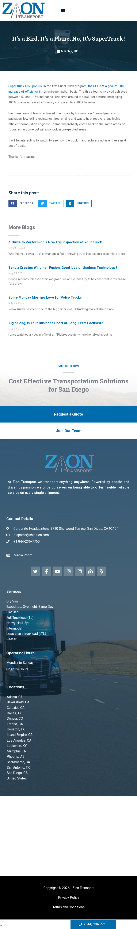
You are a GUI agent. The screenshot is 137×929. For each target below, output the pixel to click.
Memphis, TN (16, 751)
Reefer (11, 639)
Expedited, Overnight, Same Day (29, 607)
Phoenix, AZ (15, 757)
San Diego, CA (17, 773)
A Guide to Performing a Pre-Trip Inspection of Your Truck (55, 242)
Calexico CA (15, 708)
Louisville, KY (17, 746)
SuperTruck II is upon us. (25, 86)
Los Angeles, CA (19, 740)
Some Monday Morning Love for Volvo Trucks (45, 297)
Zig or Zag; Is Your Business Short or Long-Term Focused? (55, 323)
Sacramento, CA (18, 762)
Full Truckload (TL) (19, 618)
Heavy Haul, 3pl (17, 623)
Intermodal (14, 628)
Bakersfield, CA (18, 702)
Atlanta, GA (15, 697)
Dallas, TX (14, 713)
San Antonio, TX (18, 768)
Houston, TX (16, 729)
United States (17, 778)
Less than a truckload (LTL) (26, 634)
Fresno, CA (15, 724)
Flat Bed (12, 612)
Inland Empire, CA (20, 735)
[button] (63, 10)
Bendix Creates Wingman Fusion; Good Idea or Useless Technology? (62, 268)
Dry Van (12, 601)
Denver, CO (15, 718)
